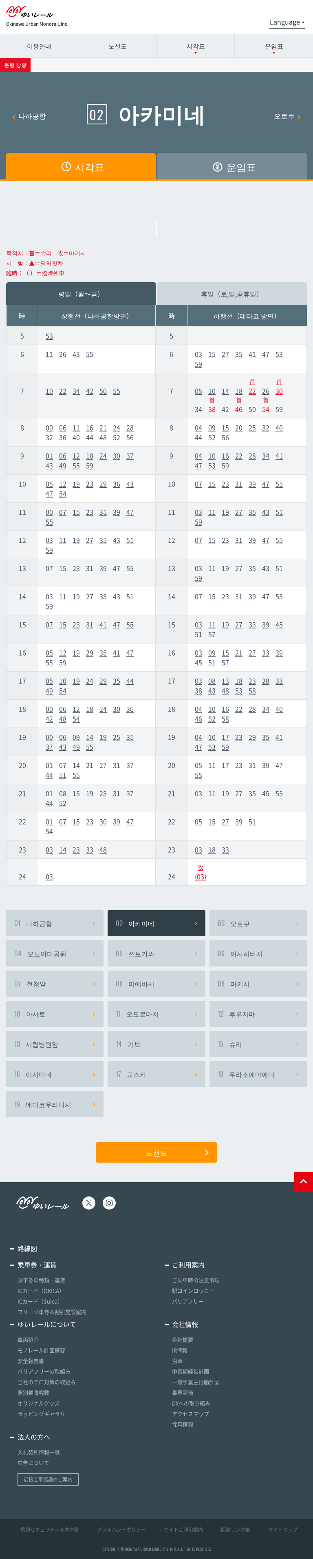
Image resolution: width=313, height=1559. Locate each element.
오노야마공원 (54, 953)
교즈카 (156, 1074)
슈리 (258, 1044)
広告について (33, 1462)
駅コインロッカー (193, 1290)
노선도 (117, 45)
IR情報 (179, 1350)
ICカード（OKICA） (41, 1290)
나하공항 (29, 116)
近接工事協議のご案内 (48, 1479)
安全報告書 (31, 1360)
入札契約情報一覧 (39, 1452)
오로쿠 (287, 116)
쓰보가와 (156, 953)
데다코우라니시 (54, 1104)
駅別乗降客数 (33, 1392)
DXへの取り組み (191, 1403)
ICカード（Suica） (40, 1301)
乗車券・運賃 (37, 1264)
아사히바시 (258, 953)
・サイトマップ (280, 1529)
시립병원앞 (54, 1044)
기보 (156, 1044)
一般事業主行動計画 (196, 1382)
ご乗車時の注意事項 (196, 1280)
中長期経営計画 (190, 1371)
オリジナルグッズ (39, 1403)
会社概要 (182, 1339)
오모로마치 (156, 1014)
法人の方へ (34, 1437)
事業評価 (182, 1392)
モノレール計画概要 (41, 1350)
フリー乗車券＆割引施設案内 (52, 1312)
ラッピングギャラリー (44, 1413)
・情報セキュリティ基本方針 (47, 1529)
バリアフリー (188, 1301)
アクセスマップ (190, 1413)
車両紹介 (28, 1339)
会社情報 (185, 1324)
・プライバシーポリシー (119, 1529)
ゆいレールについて (47, 1324)
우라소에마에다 (258, 1074)
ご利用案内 (188, 1264)
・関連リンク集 (233, 1529)
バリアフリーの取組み (44, 1371)
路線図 (27, 1248)
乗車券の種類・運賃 (41, 1280)
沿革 (177, 1360)
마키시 (258, 983)
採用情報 (182, 1424)
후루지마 (258, 1014)
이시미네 (54, 1074)
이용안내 (39, 45)
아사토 (54, 1014)
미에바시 (156, 983)
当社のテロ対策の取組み (47, 1382)
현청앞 (54, 983)
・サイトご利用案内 (181, 1529)
